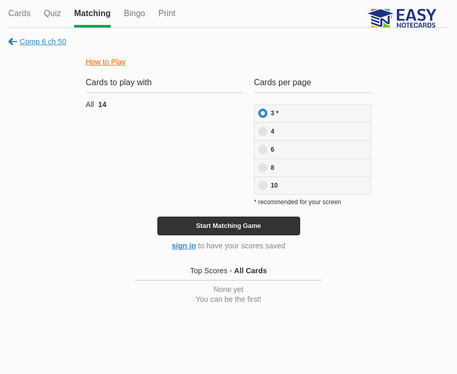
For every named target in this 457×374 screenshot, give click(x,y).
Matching (92, 13)
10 (274, 185)
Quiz (52, 13)
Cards (19, 13)
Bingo (134, 13)
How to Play (106, 62)
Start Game (228, 226)
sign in (184, 246)
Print (167, 13)
